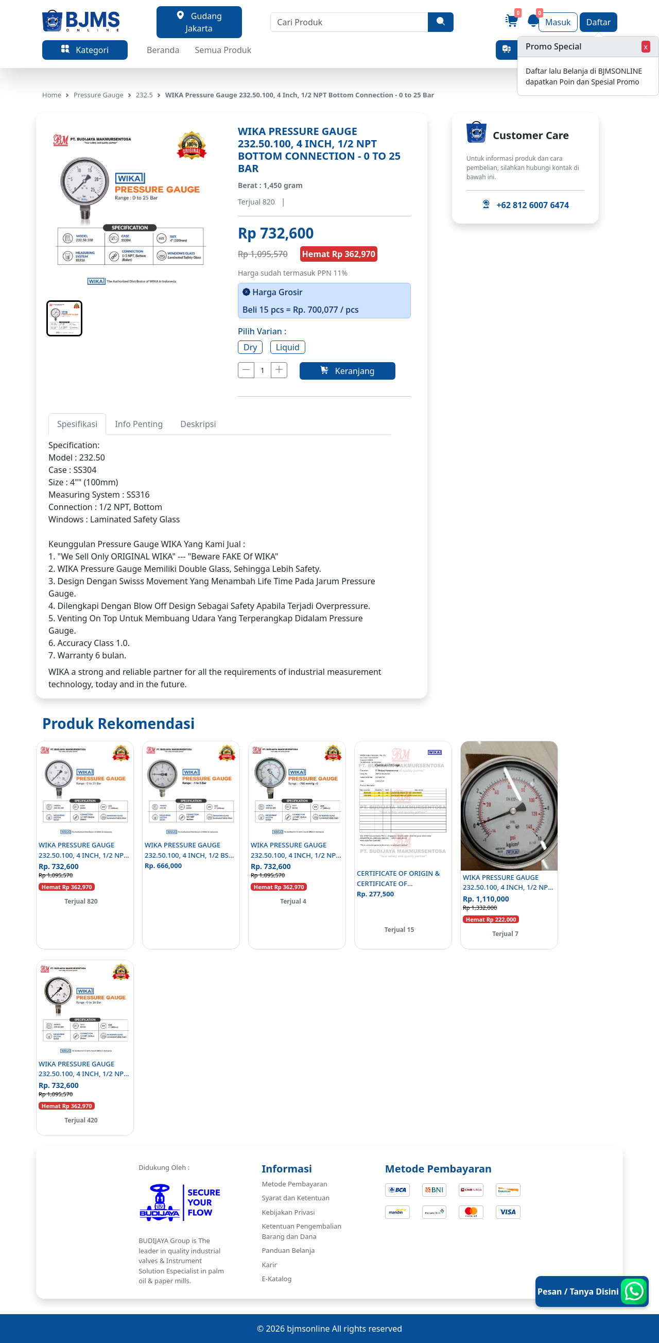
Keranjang (347, 371)
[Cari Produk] (349, 22)
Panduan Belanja (288, 1250)
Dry (250, 347)
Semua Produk (223, 50)
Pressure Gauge (99, 94)
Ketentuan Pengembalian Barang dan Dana (302, 1231)
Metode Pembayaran (294, 1183)
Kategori (85, 50)
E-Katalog (277, 1278)
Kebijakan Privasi (288, 1212)
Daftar (598, 22)
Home (51, 94)
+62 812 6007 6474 (525, 205)
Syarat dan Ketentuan (296, 1197)
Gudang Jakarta (199, 22)
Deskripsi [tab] (198, 424)
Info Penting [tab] (139, 424)
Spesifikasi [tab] (77, 424)
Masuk (558, 22)
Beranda (163, 50)
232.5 (144, 94)
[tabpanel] (219, 550)
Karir (269, 1264)
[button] (64, 318)
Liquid (288, 347)
